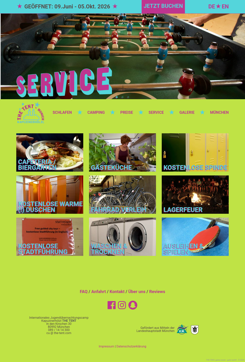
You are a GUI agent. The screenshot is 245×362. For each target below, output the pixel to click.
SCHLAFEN (62, 112)
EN (225, 6)
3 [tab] (128, 97)
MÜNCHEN (219, 112)
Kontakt (117, 291)
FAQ (84, 291)
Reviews (157, 291)
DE (211, 6)
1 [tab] (117, 97)
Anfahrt (98, 291)
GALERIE (186, 112)
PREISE (126, 112)
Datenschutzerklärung (131, 346)
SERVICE (156, 112)
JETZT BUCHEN (163, 6)
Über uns (136, 291)
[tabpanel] (122, 56)
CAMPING (96, 112)
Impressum (106, 346)
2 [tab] (122, 97)
